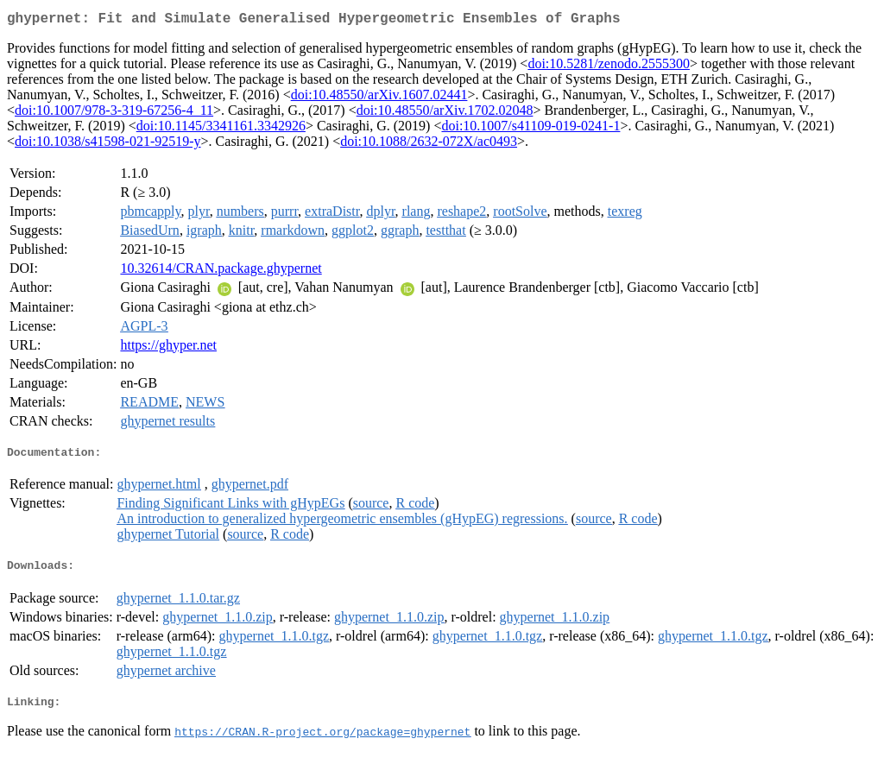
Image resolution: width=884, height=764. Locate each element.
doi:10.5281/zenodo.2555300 (608, 67)
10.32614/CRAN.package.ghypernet (220, 271)
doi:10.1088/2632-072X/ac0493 (428, 144)
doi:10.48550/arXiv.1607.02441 (379, 98)
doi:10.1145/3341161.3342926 (221, 129)
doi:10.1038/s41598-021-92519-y (108, 144)
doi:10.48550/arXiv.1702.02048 (445, 113)
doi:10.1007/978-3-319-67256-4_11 (114, 113)
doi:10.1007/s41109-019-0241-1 (530, 129)
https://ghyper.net (168, 348)
